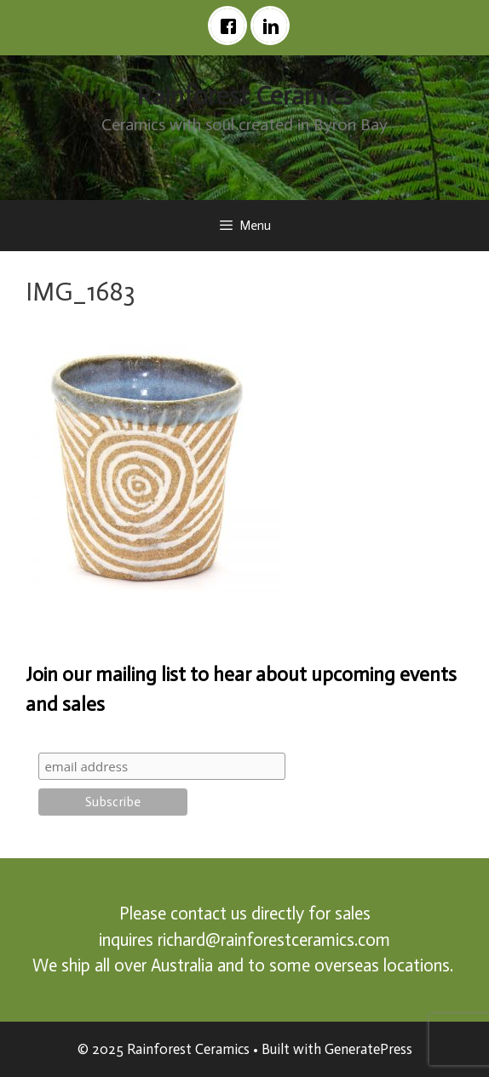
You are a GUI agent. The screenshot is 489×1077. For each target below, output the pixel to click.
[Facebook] (231, 26)
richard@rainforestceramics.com (274, 940)
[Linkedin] (274, 26)
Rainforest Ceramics (244, 96)
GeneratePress (368, 1048)
